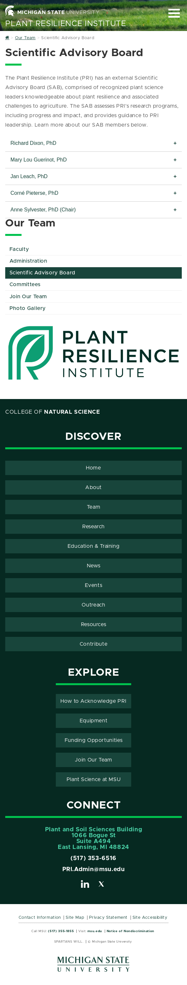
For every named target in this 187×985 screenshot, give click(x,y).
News (94, 565)
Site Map (75, 918)
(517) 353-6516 (93, 858)
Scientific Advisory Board (42, 272)
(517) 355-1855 (61, 931)
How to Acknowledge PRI (93, 701)
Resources (93, 624)
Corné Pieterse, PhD (34, 193)
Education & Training (94, 546)
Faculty (19, 249)
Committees (24, 284)
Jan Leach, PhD (29, 176)
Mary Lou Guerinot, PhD (38, 159)
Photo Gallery (27, 308)
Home (93, 467)
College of (52, 412)
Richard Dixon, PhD (33, 143)
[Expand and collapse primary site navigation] (174, 13)
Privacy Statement (108, 918)
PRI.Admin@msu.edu (93, 869)
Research (93, 526)
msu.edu (94, 931)
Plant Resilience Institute (65, 24)
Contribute (93, 644)
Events (93, 585)
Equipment (94, 720)
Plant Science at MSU (94, 779)
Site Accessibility (149, 918)
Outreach (93, 605)
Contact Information (40, 918)
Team (94, 507)
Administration (28, 261)
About (93, 487)
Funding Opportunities (93, 740)
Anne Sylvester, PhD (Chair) (43, 209)
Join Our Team (28, 296)
